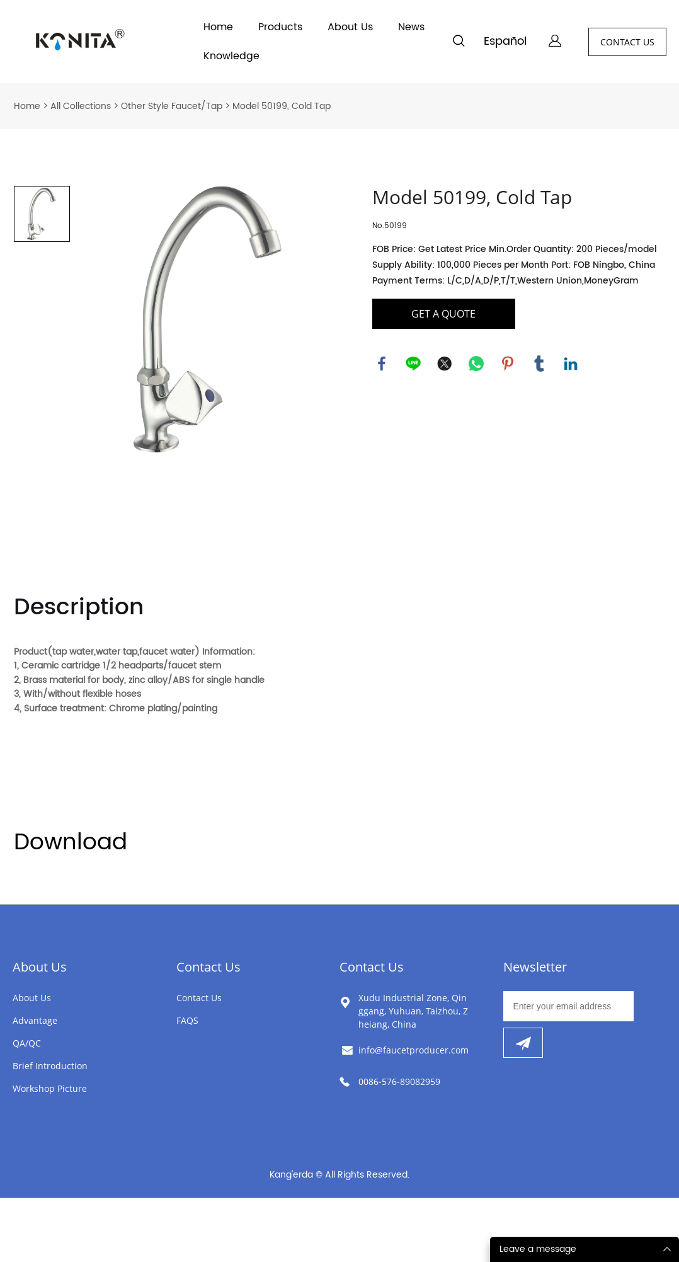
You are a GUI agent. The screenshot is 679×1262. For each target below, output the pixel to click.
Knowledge (231, 56)
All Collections (80, 106)
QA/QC (27, 1043)
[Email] (568, 1006)
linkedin (570, 363)
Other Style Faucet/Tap (171, 106)
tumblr (539, 363)
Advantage (35, 1020)
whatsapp (476, 363)
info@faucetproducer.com (413, 1050)
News (411, 27)
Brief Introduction (50, 1066)
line (413, 363)
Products (280, 27)
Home (218, 27)
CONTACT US (627, 42)
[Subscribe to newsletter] (523, 1043)
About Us (350, 27)
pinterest (507, 363)
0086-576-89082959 (399, 1081)
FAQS (187, 1020)
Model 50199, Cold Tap (281, 106)
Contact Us (208, 966)
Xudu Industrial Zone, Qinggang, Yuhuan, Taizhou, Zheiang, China (413, 1011)
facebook (381, 363)
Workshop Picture (50, 1088)
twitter (444, 363)
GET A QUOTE (443, 314)
